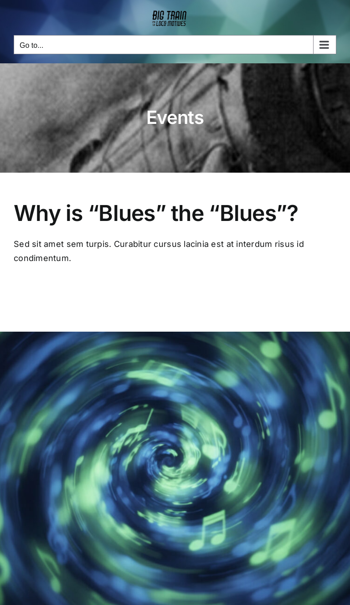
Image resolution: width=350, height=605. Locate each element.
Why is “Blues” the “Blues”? (156, 213)
